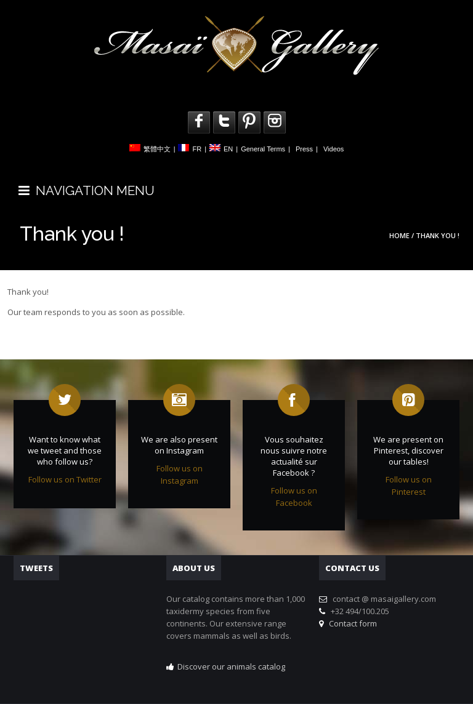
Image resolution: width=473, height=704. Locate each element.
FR (196, 149)
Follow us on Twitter (65, 479)
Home (399, 235)
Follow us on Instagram (179, 474)
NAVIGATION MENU (86, 190)
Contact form (351, 623)
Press (304, 149)
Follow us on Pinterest (409, 485)
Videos (333, 149)
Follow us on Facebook (294, 496)
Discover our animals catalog (231, 666)
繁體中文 (157, 149)
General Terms (263, 149)
